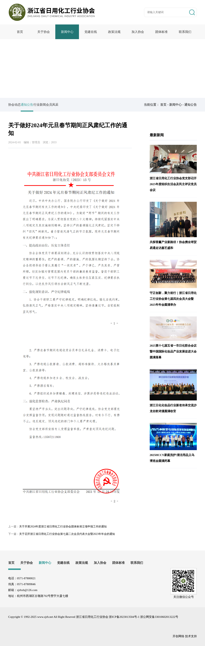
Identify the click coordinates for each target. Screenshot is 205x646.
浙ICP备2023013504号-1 (124, 616)
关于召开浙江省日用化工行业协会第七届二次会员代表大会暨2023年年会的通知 (67, 533)
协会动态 (14, 104)
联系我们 (185, 31)
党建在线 (90, 31)
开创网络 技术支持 (185, 636)
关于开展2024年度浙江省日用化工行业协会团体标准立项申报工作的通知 (63, 526)
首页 (20, 31)
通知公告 (190, 104)
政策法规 (114, 31)
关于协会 (43, 31)
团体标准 (161, 31)
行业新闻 (51, 104)
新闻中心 (67, 31)
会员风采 (69, 104)
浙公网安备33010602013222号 (159, 616)
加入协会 (138, 31)
